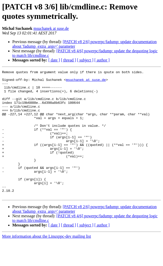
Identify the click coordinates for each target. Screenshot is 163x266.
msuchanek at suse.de (51, 28)
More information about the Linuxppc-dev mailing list (46, 261)
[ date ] (54, 60)
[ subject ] (85, 60)
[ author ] (102, 60)
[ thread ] (68, 60)
